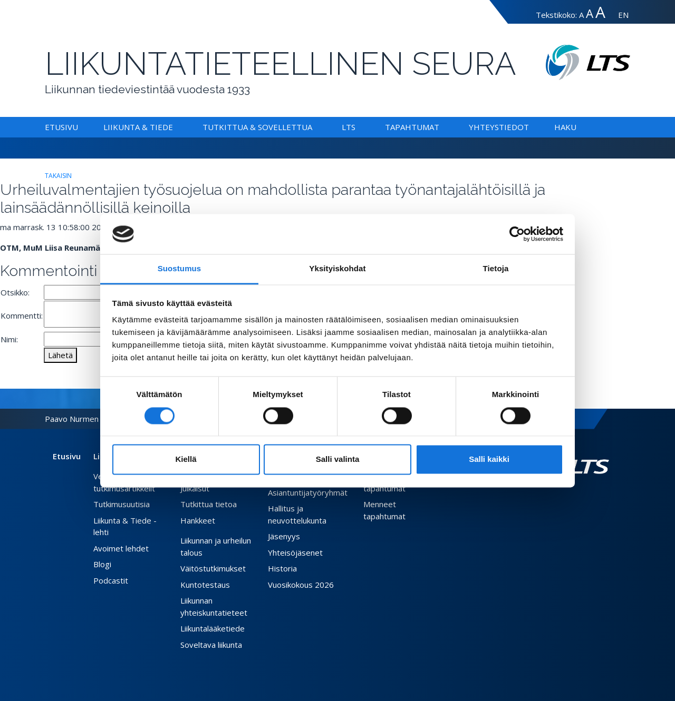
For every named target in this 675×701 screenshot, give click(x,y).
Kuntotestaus (205, 584)
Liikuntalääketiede (212, 628)
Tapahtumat (412, 127)
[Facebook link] (579, 499)
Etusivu (61, 127)
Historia (282, 568)
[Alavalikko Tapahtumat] (441, 127)
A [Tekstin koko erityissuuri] (600, 12)
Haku (565, 127)
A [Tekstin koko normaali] (581, 14)
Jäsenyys (284, 536)
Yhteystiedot (499, 127)
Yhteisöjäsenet (295, 552)
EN (623, 14)
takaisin (58, 175)
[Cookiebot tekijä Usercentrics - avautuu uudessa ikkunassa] (517, 234)
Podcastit (110, 580)
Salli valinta (338, 459)
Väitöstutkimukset (213, 568)
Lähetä (60, 355)
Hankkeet (197, 520)
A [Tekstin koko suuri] (589, 13)
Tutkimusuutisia (121, 504)
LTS (348, 127)
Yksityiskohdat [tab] (337, 268)
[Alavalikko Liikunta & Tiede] (175, 127)
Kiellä (185, 459)
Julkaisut (194, 488)
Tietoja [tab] (496, 268)
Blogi (102, 564)
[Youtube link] (605, 499)
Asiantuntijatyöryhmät (308, 492)
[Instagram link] (596, 499)
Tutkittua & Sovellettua (257, 127)
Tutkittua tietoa (208, 504)
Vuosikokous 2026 (301, 584)
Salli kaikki (489, 459)
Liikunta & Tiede (138, 127)
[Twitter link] (588, 499)
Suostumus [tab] (179, 268)
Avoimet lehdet (121, 548)
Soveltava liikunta (211, 644)
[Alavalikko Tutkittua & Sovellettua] (314, 127)
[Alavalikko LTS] (357, 127)
